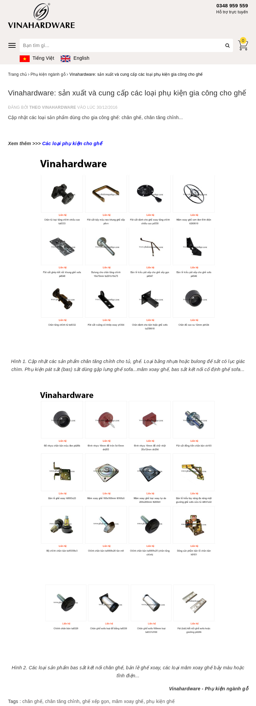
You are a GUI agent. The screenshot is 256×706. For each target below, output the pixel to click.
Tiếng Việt (37, 58)
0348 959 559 (232, 5)
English (75, 58)
